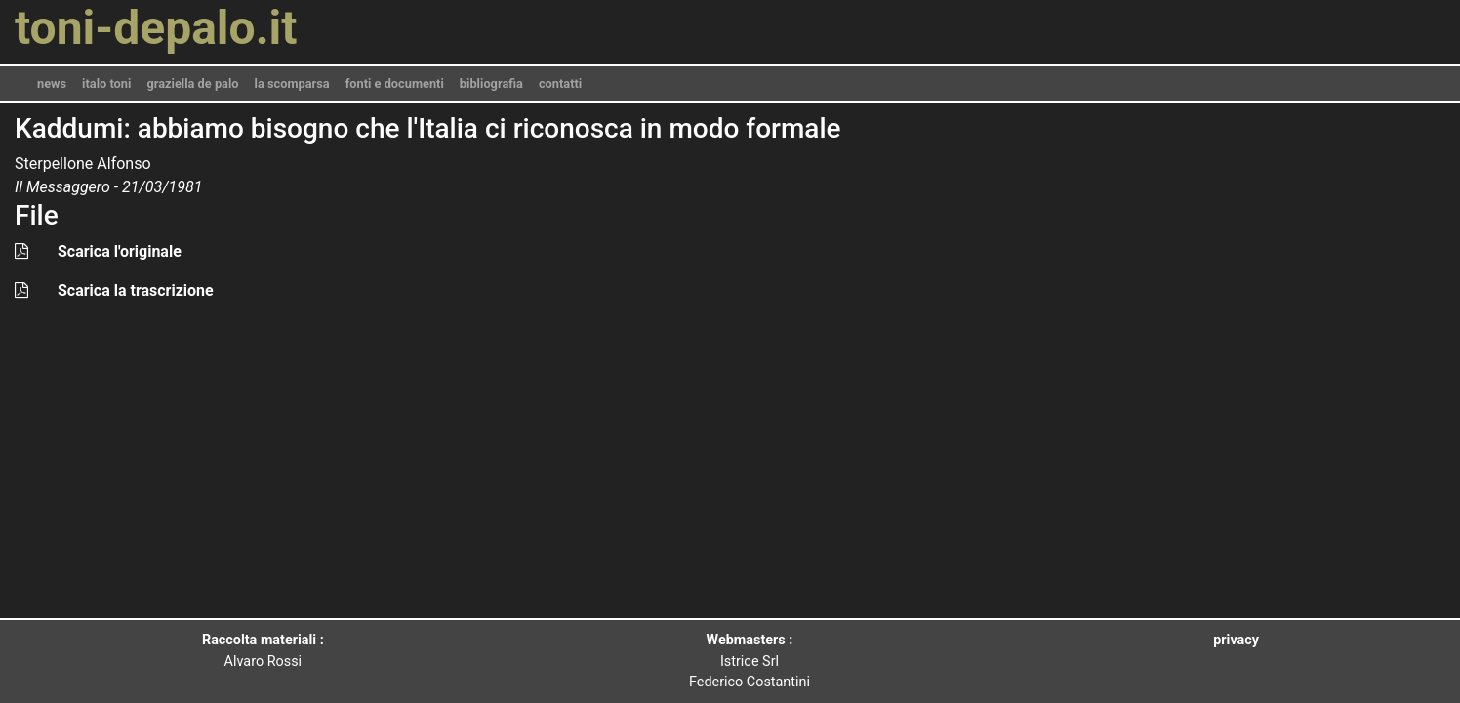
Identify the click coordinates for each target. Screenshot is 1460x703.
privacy (1236, 640)
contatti (560, 83)
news (51, 83)
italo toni (106, 83)
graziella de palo (192, 83)
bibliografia (491, 83)
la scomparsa (292, 83)
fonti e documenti (394, 83)
